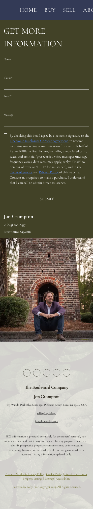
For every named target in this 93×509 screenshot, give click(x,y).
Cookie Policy (54, 474)
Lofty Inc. (32, 487)
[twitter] (36, 373)
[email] (46, 103)
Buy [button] (49, 10)
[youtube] (66, 373)
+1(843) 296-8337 (46, 413)
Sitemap (49, 478)
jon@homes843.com (46, 421)
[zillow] (46, 373)
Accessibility (63, 478)
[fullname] (46, 66)
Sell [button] (69, 10)
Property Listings (32, 478)
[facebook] (27, 373)
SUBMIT (47, 199)
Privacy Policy (49, 172)
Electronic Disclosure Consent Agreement (39, 141)
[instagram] (56, 373)
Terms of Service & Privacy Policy (24, 474)
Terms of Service (21, 172)
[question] (46, 121)
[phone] (46, 85)
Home (28, 10)
